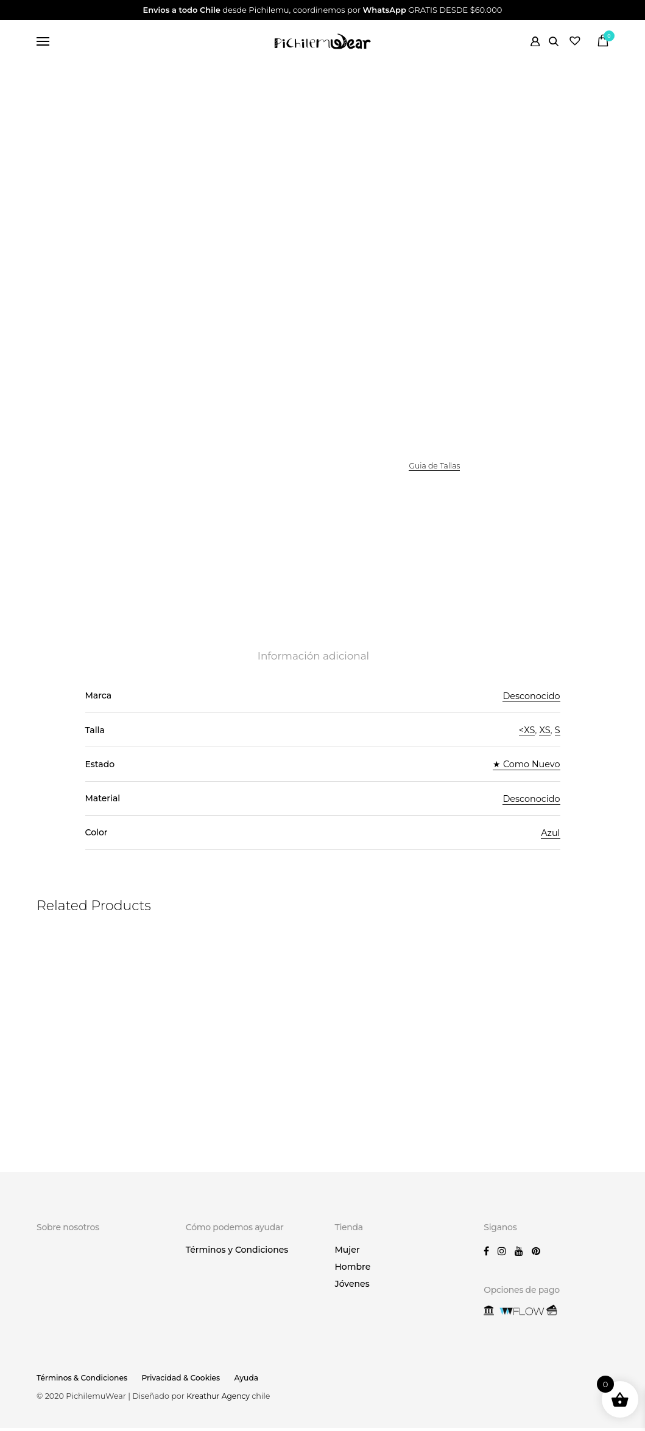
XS (544, 736)
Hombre (353, 1269)
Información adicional (313, 662)
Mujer (347, 1252)
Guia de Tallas (435, 469)
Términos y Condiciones (237, 1252)
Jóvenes (352, 1286)
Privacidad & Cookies (186, 1380)
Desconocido (530, 702)
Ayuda (253, 1380)
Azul (550, 838)
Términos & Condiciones (84, 1380)
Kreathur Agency (220, 1399)
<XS (525, 736)
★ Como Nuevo (525, 770)
